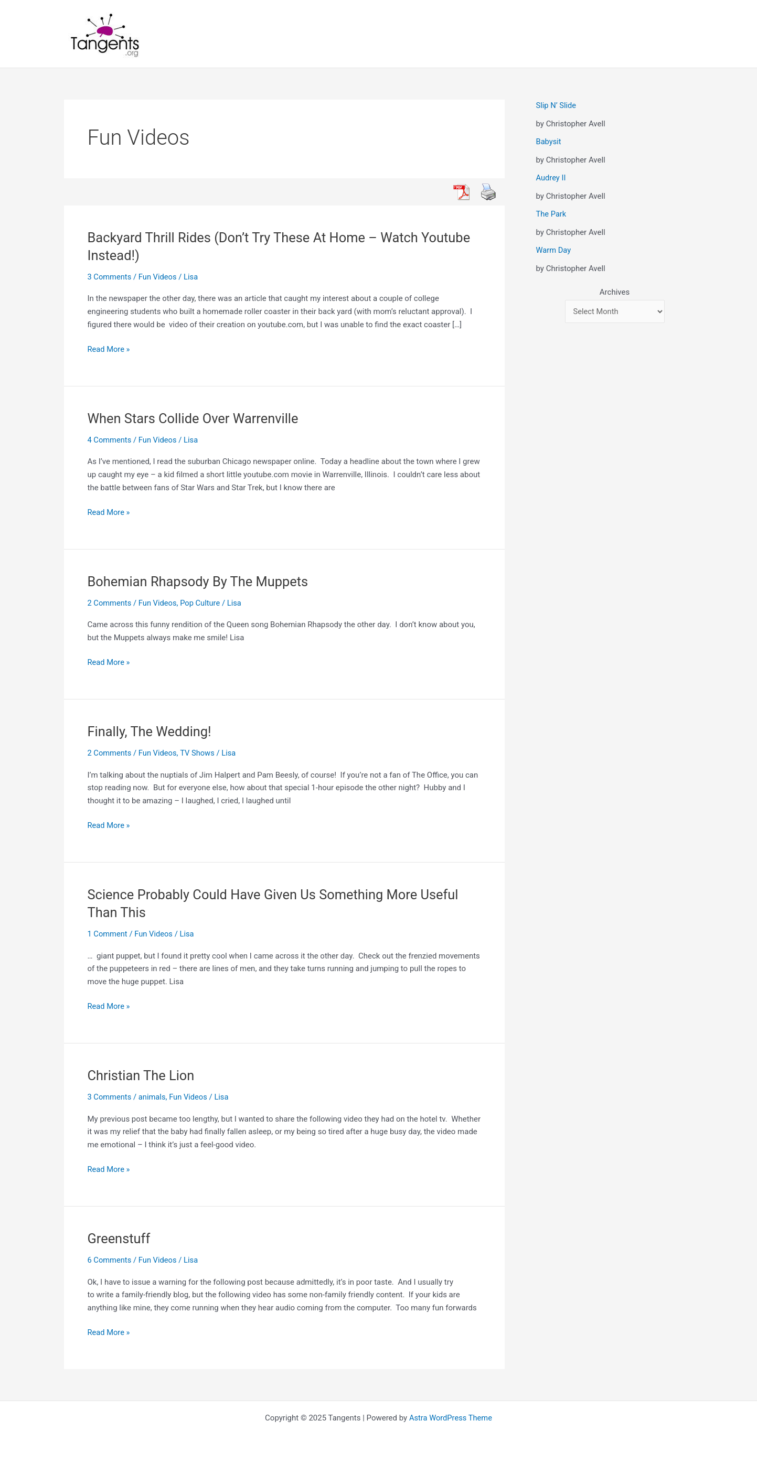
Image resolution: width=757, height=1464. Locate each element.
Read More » (109, 349)
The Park (551, 214)
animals (153, 1097)
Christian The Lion (142, 1075)
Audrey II (551, 177)
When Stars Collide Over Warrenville (195, 418)
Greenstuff (120, 1238)
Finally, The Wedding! (151, 731)
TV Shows (199, 753)
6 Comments (110, 1260)
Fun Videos (159, 277)
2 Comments (110, 603)
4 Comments (110, 440)
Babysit (549, 141)
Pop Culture (202, 603)
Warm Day (554, 250)
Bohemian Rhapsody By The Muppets (200, 581)
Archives (615, 292)
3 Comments (110, 277)
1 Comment (108, 934)
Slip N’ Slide (556, 105)
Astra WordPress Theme (450, 1418)
